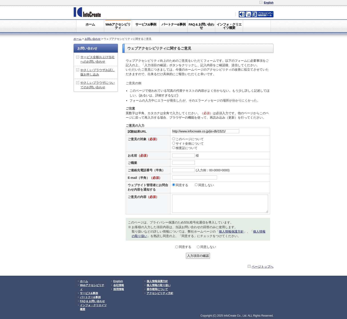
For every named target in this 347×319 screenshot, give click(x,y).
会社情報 (118, 285)
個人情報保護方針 (231, 231)
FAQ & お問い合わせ (201, 26)
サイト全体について (188, 143)
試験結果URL (137, 131)
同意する (180, 185)
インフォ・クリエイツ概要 (229, 26)
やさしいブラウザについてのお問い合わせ (97, 85)
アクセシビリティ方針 (160, 293)
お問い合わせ (93, 38)
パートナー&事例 (173, 24)
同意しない (204, 185)
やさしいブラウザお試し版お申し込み (97, 72)
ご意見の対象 (143, 139)
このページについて (188, 139)
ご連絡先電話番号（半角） (146, 170)
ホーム (90, 24)
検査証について (184, 148)
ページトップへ (262, 266)
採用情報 (118, 289)
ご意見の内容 (143, 197)
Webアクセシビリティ (118, 26)
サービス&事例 (145, 24)
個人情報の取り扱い (159, 285)
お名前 (139, 155)
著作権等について (157, 289)
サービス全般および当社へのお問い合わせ (97, 59)
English (268, 2)
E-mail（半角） (145, 177)
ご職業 (132, 163)
